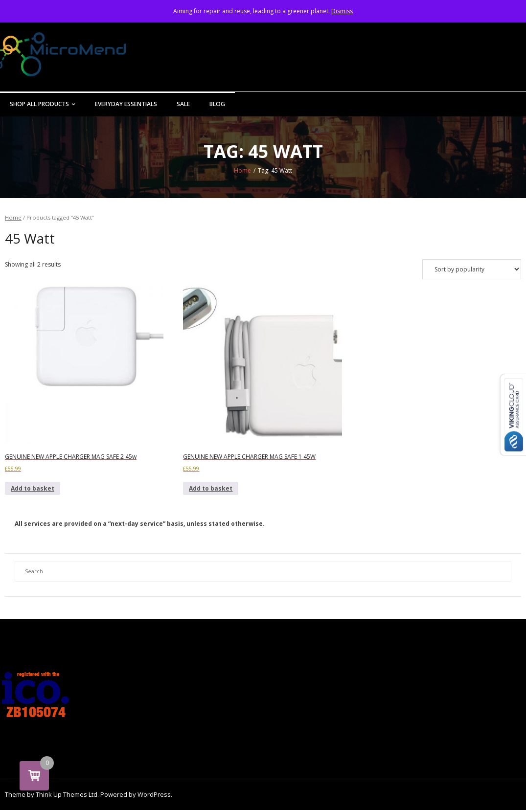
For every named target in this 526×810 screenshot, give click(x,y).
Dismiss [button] (342, 11)
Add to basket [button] (32, 488)
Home (242, 170)
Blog (217, 104)
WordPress (154, 794)
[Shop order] (471, 269)
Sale (183, 104)
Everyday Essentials (126, 104)
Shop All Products (39, 104)
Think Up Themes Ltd (66, 794)
